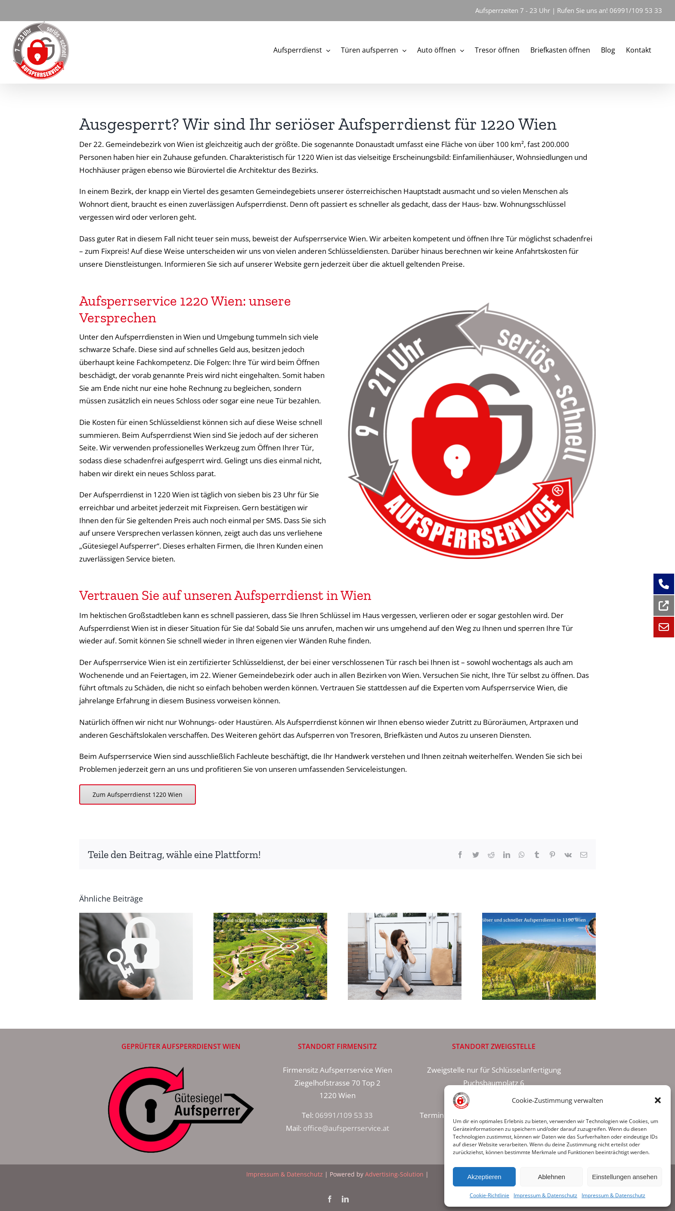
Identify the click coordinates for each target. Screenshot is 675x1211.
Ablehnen (551, 1176)
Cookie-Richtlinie (489, 1195)
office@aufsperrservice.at (346, 1128)
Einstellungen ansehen (624, 1176)
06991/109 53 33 (636, 10)
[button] (657, 1100)
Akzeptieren (484, 1176)
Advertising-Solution (394, 1174)
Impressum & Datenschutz (545, 1195)
